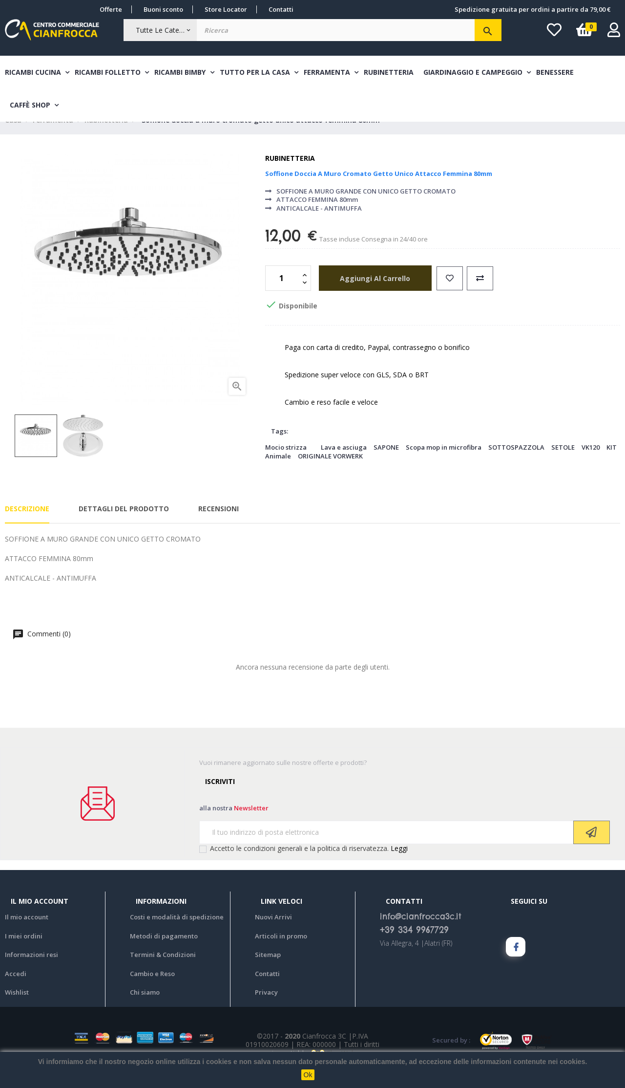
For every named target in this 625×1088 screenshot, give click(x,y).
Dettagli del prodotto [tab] (124, 524)
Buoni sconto (163, 9)
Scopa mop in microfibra (443, 462)
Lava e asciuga (344, 462)
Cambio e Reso (152, 989)
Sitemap (268, 970)
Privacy (266, 1008)
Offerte (111, 9)
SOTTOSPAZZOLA (516, 462)
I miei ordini (23, 951)
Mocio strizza (286, 462)
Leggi (399, 864)
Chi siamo (145, 1008)
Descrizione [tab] (27, 524)
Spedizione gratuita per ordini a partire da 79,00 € (532, 9)
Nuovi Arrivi (273, 933)
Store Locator (226, 9)
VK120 (591, 462)
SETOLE (563, 462)
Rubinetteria (290, 174)
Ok (308, 1075)
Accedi (15, 989)
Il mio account (26, 933)
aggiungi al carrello (371, 294)
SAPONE (386, 462)
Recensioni (218, 524)
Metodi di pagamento (164, 951)
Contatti (281, 9)
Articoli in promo (281, 951)
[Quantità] (283, 294)
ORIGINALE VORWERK (330, 471)
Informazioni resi (31, 970)
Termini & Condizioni (163, 970)
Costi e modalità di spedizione (177, 933)
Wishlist (17, 1008)
